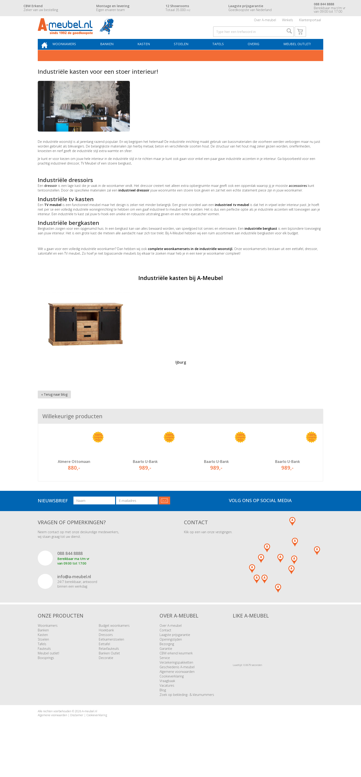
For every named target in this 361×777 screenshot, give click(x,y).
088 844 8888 (70, 588)
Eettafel (104, 678)
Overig (254, 54)
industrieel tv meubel (232, 216)
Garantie (166, 683)
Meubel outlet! (296, 54)
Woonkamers (73, 54)
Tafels (220, 54)
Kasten (149, 54)
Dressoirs (106, 669)
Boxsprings (46, 692)
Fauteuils (44, 683)
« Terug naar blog (54, 406)
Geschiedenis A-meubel (177, 701)
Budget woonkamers (114, 660)
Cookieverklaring (172, 711)
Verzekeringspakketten (176, 697)
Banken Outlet (109, 688)
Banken (114, 54)
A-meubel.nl (89, 746)
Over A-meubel (265, 22)
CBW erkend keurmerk (176, 688)
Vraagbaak (167, 715)
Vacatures (167, 720)
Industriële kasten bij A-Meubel (180, 289)
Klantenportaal (310, 22)
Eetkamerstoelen (111, 674)
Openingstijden (171, 674)
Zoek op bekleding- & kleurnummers (187, 729)
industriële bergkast (261, 240)
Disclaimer (76, 750)
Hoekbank (106, 664)
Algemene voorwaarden (177, 706)
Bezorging (167, 678)
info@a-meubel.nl (74, 611)
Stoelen (185, 54)
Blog (163, 724)
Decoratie (106, 692)
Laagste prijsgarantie (175, 669)
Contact (165, 664)
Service (165, 692)
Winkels (287, 22)
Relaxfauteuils (109, 683)
